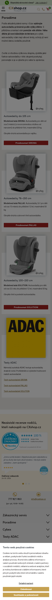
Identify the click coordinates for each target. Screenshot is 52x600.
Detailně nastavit (26, 583)
